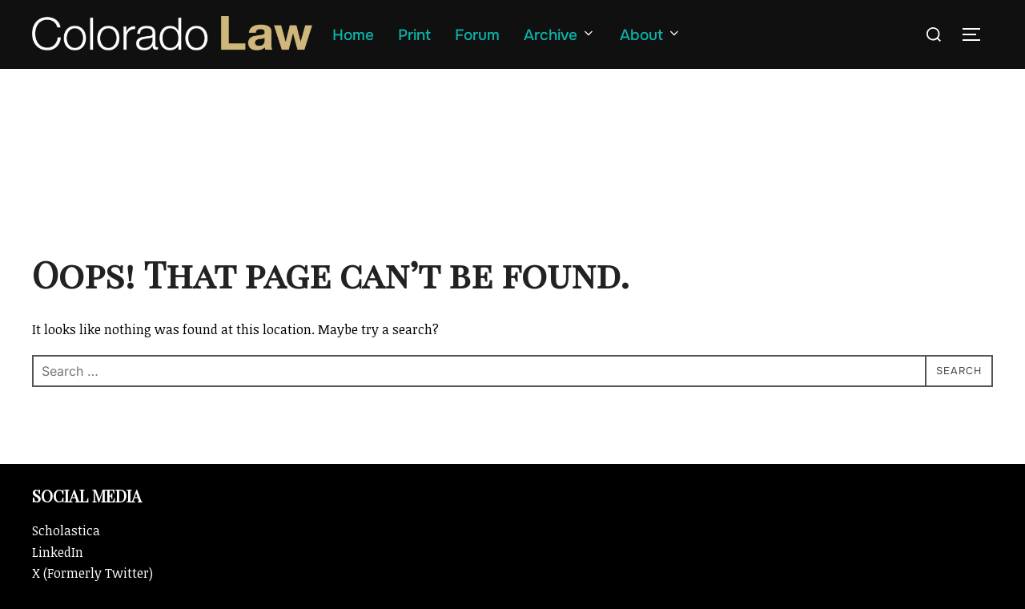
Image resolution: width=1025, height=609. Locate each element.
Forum (477, 35)
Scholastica (66, 530)
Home (353, 35)
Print (414, 35)
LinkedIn (57, 552)
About (650, 35)
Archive (560, 35)
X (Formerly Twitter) (92, 573)
